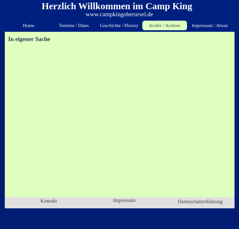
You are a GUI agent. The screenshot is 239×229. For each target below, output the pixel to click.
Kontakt (49, 201)
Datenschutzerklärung (200, 201)
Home (28, 25)
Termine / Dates (74, 25)
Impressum (124, 200)
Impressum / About (210, 25)
